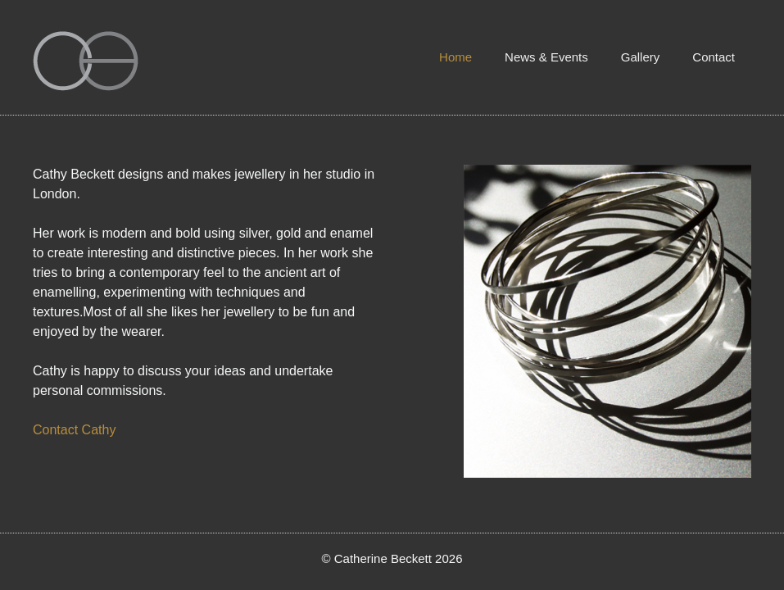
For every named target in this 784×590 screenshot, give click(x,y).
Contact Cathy (74, 430)
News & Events (546, 57)
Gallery (640, 57)
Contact (713, 57)
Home (455, 57)
